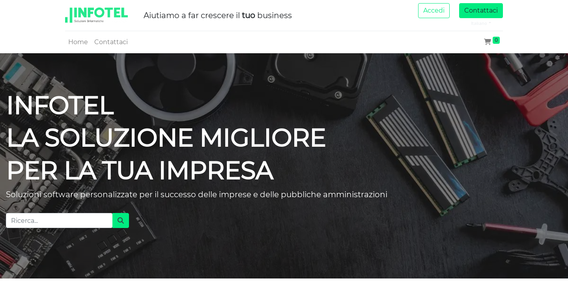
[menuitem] (78, 42)
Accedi (434, 10)
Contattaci (481, 10)
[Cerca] (120, 220)
